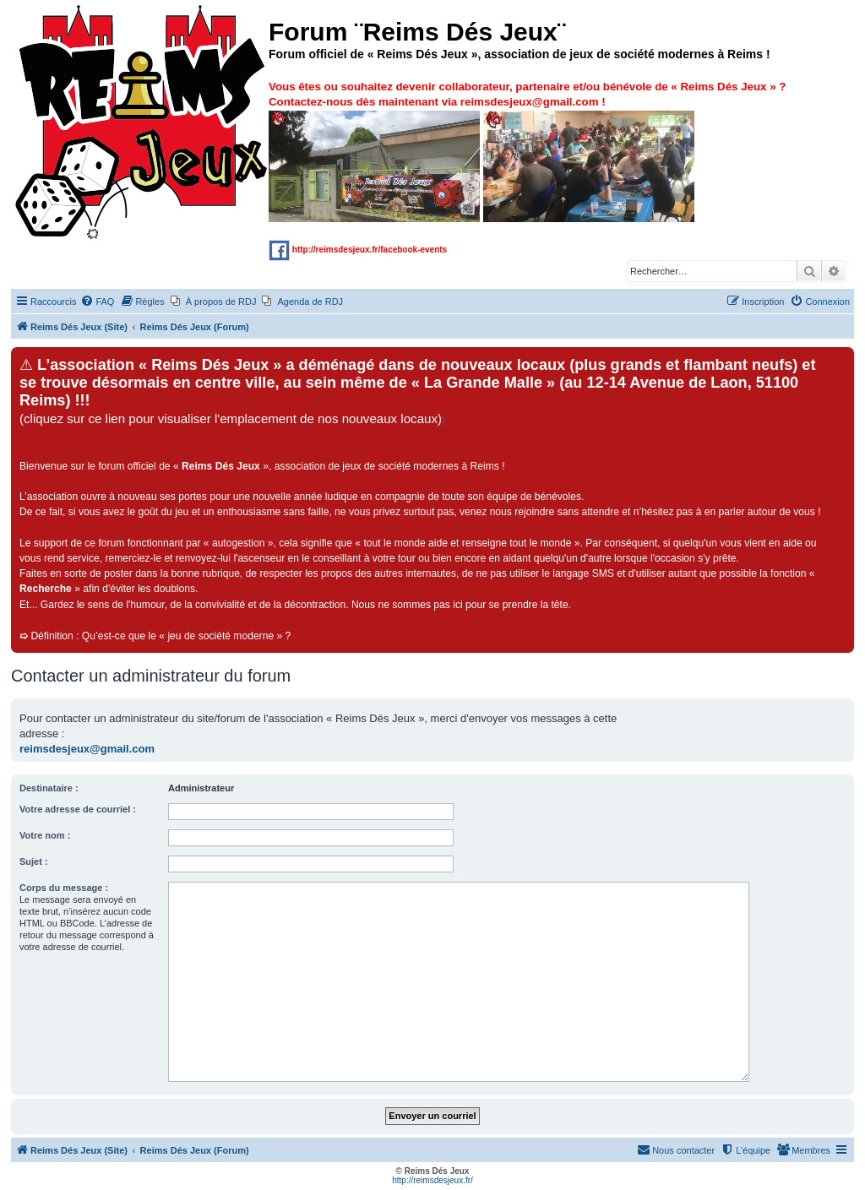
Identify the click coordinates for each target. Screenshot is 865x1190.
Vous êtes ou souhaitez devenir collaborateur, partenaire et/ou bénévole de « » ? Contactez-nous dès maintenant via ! (527, 150)
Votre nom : (44, 835)
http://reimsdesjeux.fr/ (432, 1180)
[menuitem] (97, 301)
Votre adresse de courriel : (77, 809)
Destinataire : (49, 788)
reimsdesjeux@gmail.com (87, 748)
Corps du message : (63, 888)
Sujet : (33, 861)
